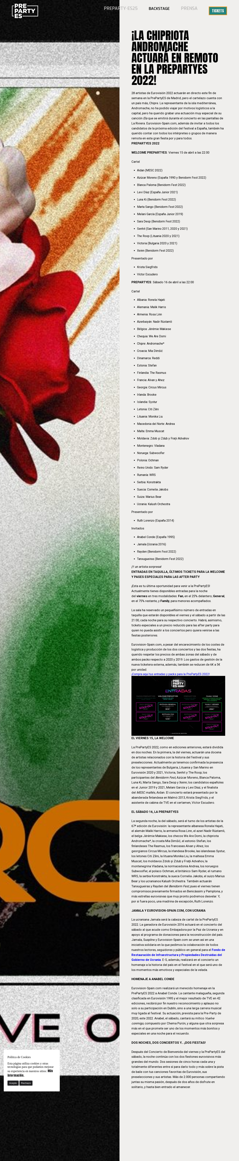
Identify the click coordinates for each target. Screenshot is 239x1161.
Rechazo (26, 1083)
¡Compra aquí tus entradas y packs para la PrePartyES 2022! (170, 674)
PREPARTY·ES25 (126, 10)
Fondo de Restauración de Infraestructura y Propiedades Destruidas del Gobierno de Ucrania (178, 955)
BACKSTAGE (161, 10)
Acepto (13, 1083)
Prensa (191, 10)
